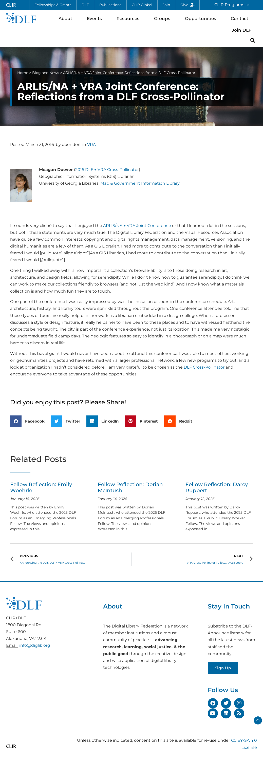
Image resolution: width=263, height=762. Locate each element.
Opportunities (202, 18)
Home (22, 72)
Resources (129, 18)
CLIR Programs (231, 5)
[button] (253, 40)
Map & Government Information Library (140, 183)
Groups (163, 18)
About (67, 18)
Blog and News (45, 72)
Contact (241, 18)
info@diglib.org (34, 645)
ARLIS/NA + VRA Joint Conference (137, 225)
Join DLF (243, 30)
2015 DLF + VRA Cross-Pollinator (107, 169)
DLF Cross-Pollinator (204, 367)
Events (95, 18)
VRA (91, 144)
